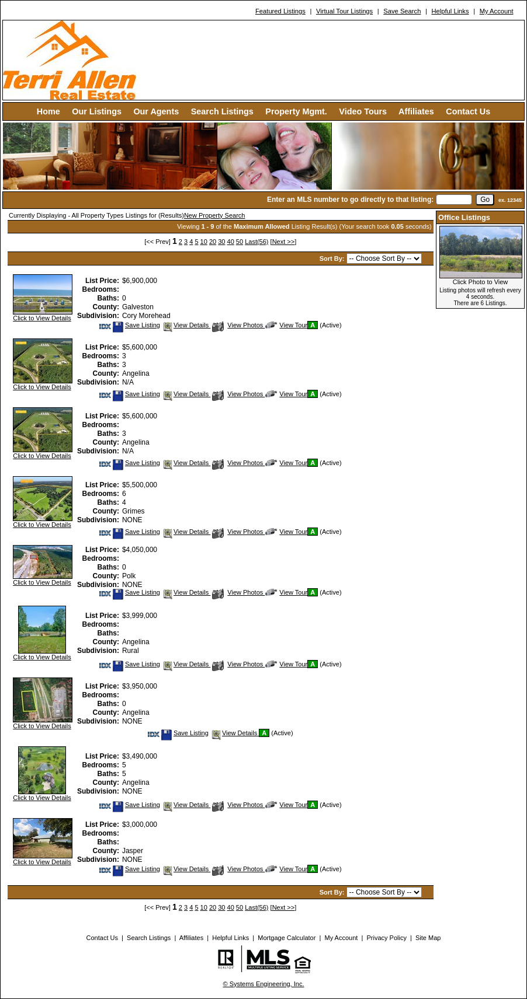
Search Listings (222, 111)
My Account (497, 11)
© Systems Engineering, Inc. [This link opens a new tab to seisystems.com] (263, 983)
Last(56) (256, 241)
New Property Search (214, 215)
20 (212, 241)
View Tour (286, 325)
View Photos (238, 325)
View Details (186, 325)
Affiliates (416, 111)
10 (203, 241)
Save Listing (136, 325)
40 (230, 241)
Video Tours (363, 111)
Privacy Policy (386, 937)
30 (221, 241)
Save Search (402, 11)
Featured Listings (280, 11)
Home (48, 111)
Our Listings (97, 111)
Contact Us (468, 111)
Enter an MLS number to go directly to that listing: (350, 199)
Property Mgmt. (296, 111)
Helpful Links (450, 11)
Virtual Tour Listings (344, 11)
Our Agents (156, 111)
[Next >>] (284, 241)
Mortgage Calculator (286, 937)
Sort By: (333, 258)
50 (239, 241)
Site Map (428, 937)
